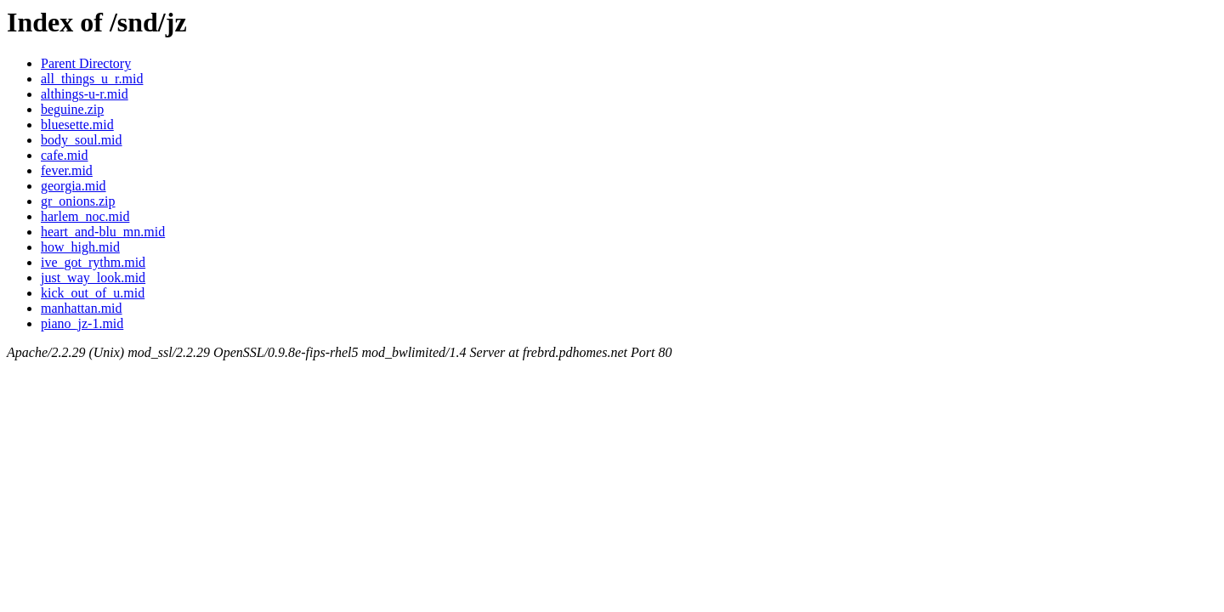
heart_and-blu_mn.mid (103, 231)
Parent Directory (86, 63)
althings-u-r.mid (84, 94)
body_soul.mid (81, 140)
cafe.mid (64, 155)
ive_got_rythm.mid (93, 262)
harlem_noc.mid (85, 216)
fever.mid (67, 170)
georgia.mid (73, 185)
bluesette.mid (77, 124)
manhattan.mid (81, 308)
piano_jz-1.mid (82, 323)
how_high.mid (80, 247)
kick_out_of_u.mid (92, 293)
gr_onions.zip (78, 201)
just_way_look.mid (93, 277)
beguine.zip (72, 109)
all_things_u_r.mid (92, 78)
